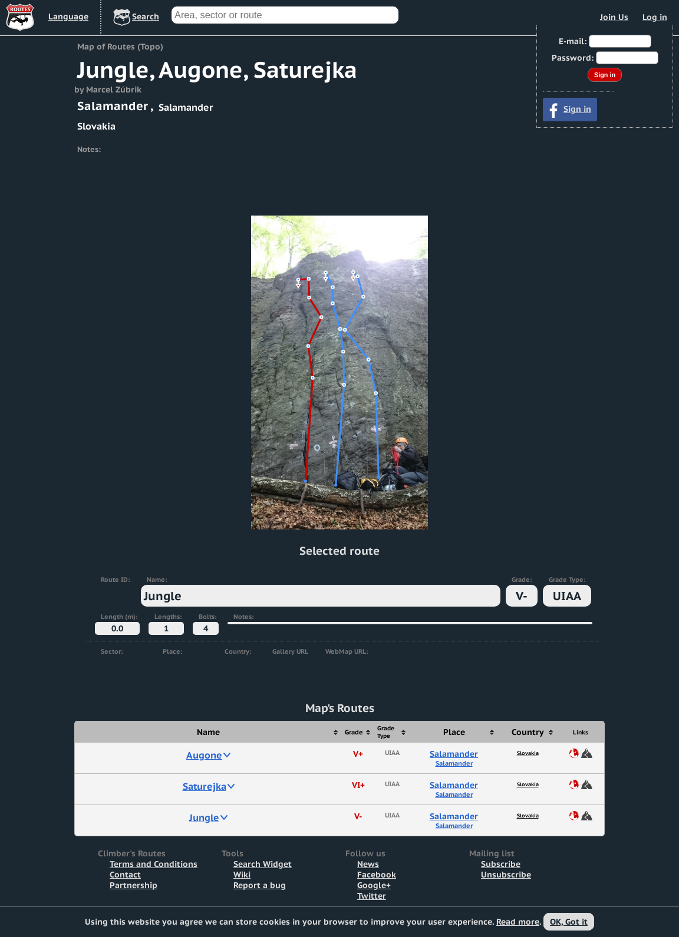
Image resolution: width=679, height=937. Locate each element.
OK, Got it (569, 921)
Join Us (614, 17)
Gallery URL (290, 651)
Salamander (454, 754)
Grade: (522, 579)
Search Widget (262, 864)
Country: (238, 651)
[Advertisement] (339, 186)
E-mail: (572, 41)
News (368, 864)
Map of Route (586, 753)
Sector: (112, 651)
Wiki (241, 874)
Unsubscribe (506, 874)
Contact (125, 874)
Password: (573, 57)
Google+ (374, 885)
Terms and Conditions (153, 864)
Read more (517, 921)
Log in (654, 17)
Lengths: (168, 616)
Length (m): (119, 616)
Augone (204, 755)
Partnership (133, 885)
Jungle (204, 817)
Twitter (371, 895)
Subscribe (500, 864)
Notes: (243, 616)
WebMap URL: (346, 651)
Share (574, 753)
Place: (172, 651)
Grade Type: (567, 579)
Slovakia (528, 753)
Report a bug (259, 885)
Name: (157, 579)
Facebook (376, 874)
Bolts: (207, 616)
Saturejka (204, 786)
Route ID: (115, 579)
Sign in (577, 109)
